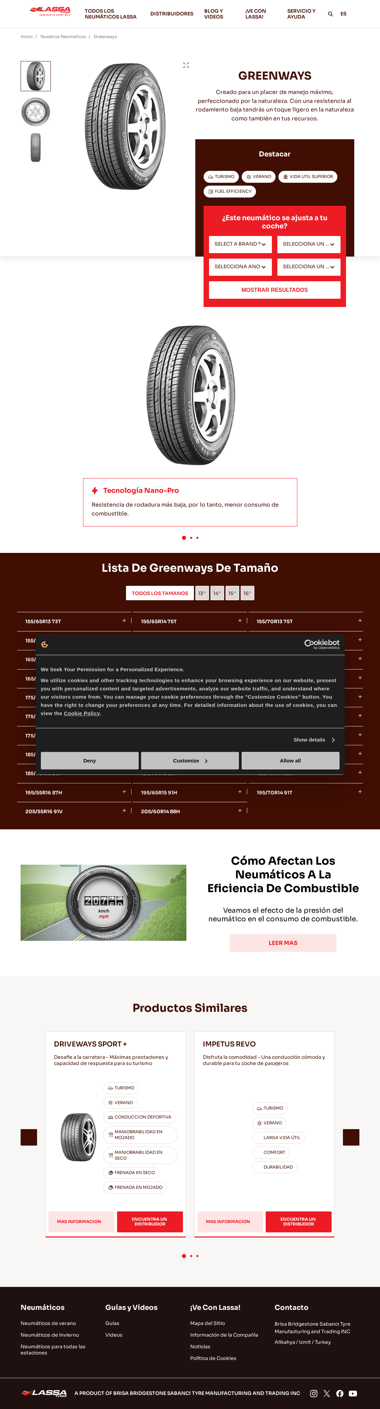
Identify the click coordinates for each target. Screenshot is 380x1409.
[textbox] (240, 244)
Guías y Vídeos (131, 1307)
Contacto (292, 1307)
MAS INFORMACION (83, 1214)
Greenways (105, 36)
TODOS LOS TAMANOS (160, 593)
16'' (247, 593)
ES (347, 14)
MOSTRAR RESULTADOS (275, 290)
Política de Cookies (213, 1358)
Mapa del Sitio (207, 1323)
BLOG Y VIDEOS (219, 14)
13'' (202, 593)
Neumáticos (43, 1307)
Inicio (27, 36)
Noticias (200, 1346)
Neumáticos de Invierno (50, 1335)
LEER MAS (283, 943)
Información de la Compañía (224, 1335)
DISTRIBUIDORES (171, 14)
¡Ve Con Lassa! (215, 1307)
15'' (232, 593)
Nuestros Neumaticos (63, 36)
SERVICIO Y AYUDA (301, 14)
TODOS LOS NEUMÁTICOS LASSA (111, 14)
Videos (114, 1335)
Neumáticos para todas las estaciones (53, 1349)
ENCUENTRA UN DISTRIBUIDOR (150, 1210)
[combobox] (240, 244)
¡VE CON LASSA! (260, 14)
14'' (217, 593)
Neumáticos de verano (48, 1323)
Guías (112, 1323)
